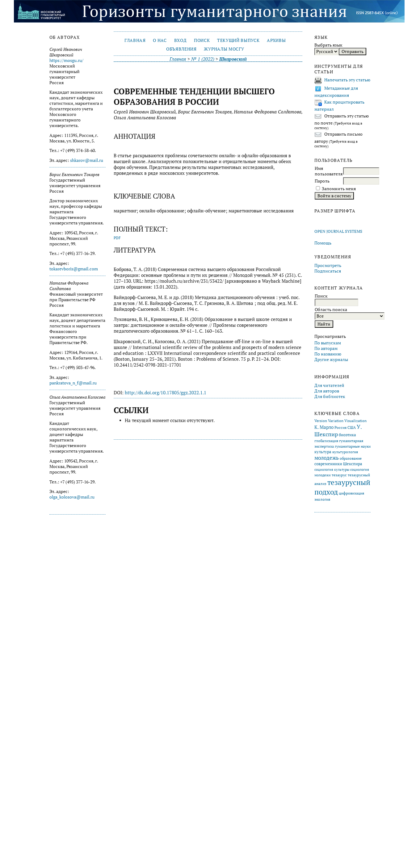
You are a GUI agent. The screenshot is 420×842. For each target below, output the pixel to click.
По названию (327, 354)
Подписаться (327, 271)
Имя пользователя (328, 171)
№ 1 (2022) (202, 59)
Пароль (322, 181)
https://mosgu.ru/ (66, 60)
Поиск (202, 40)
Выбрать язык (328, 45)
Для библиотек (329, 396)
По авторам (326, 348)
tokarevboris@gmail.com (73, 269)
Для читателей (329, 385)
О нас (159, 40)
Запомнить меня (339, 188)
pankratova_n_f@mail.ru (73, 383)
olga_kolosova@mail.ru (71, 497)
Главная (135, 40)
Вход (180, 40)
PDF (117, 237)
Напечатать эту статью (347, 80)
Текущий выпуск (238, 40)
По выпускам (327, 343)
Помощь (322, 243)
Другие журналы (331, 359)
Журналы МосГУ (224, 49)
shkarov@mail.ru (86, 160)
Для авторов (326, 391)
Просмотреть (327, 265)
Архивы (276, 40)
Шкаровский (233, 59)
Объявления (181, 49)
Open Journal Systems (338, 231)
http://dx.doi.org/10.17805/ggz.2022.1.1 (165, 393)
